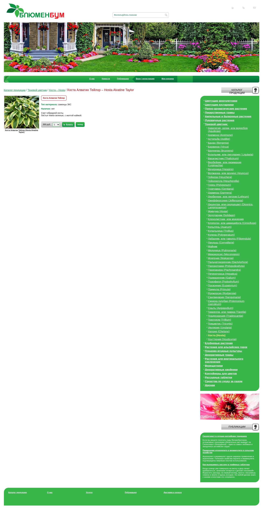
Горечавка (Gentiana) (221, 188)
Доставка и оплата (173, 492)
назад (80, 124)
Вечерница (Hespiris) (221, 169)
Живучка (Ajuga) (218, 211)
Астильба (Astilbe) (219, 138)
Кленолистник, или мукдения (226, 219)
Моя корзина (168, 79)
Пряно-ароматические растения (226, 108)
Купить (69, 124)
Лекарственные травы (220, 112)
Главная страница (232, 8)
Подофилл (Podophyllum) (223, 281)
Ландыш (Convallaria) (221, 242)
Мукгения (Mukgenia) (221, 258)
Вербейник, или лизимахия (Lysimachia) (224, 164)
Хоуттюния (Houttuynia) (222, 339)
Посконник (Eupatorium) (222, 285)
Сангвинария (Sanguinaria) (224, 297)
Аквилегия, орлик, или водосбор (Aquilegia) (228, 130)
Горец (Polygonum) (219, 184)
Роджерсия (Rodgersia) (222, 293)
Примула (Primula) (219, 289)
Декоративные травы (219, 354)
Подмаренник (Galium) (222, 277)
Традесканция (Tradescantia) (225, 315)
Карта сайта (243, 8)
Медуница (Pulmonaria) (222, 250)
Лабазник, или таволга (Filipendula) (229, 238)
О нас (92, 79)
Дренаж (210, 385)
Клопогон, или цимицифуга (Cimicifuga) (232, 222)
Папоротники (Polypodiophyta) (226, 265)
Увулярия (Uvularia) (220, 327)
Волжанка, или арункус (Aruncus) (228, 173)
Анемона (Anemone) (220, 134)
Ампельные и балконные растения (228, 116)
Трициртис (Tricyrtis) (220, 323)
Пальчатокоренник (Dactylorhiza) (228, 261)
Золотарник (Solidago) (221, 215)
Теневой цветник (37, 90)
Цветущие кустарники (219, 104)
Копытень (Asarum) (220, 226)
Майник (212, 246)
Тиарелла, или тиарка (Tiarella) (227, 311)
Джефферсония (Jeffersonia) (225, 200)
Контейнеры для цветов (221, 373)
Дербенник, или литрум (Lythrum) (228, 196)
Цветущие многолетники (221, 100)
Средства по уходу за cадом (223, 381)
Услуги (89, 492)
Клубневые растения (219, 343)
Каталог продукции (15, 90)
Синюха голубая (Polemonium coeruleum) (226, 303)
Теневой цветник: (216, 124)
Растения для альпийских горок (226, 346)
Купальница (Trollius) (221, 230)
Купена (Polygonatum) (221, 234)
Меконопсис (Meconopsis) (224, 254)
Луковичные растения (219, 120)
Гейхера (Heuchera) (220, 177)
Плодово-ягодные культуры (223, 350)
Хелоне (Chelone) (219, 331)
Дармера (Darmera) (220, 192)
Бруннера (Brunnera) (220, 150)
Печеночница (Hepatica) (222, 273)
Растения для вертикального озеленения (224, 360)
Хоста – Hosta (57, 90)
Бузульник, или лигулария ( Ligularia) (230, 154)
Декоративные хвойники (221, 369)
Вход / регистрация (145, 79)
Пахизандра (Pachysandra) (224, 269)
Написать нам (254, 8)
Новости (106, 79)
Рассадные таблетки (218, 377)
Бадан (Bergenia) (218, 142)
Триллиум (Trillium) (219, 319)
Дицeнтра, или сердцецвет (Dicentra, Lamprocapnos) (230, 206)
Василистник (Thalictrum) (223, 158)
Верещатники (214, 365)
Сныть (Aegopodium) (220, 307)
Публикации (123, 79)
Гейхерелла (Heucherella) (223, 180)
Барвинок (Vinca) (218, 146)
